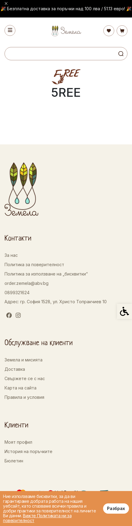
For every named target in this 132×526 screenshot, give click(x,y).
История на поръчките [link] (28, 451)
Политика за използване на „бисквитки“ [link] (46, 273)
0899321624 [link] (17, 292)
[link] (66, 31)
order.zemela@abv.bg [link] (27, 283)
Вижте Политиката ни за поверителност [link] (37, 518)
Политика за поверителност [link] (34, 264)
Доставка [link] (15, 369)
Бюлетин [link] (14, 460)
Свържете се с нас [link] (25, 378)
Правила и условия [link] (24, 397)
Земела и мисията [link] (23, 359)
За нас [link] (11, 255)
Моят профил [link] (18, 442)
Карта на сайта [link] (20, 387)
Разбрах (116, 508)
